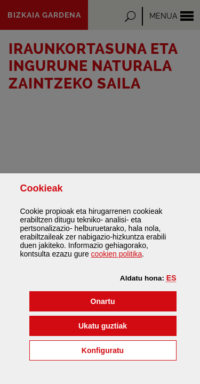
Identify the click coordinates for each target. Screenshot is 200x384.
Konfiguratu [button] (129, 350)
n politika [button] (116, 254)
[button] (171, 278)
